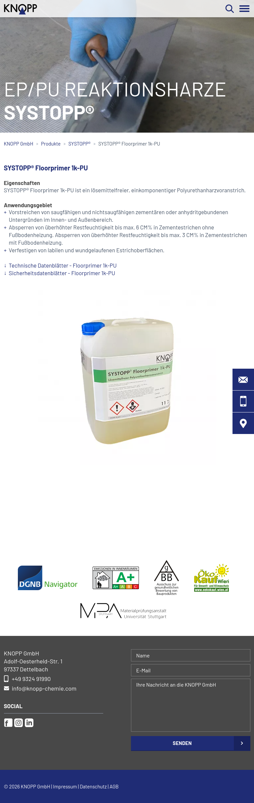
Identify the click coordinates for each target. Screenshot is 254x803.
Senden (182, 743)
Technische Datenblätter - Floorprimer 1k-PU (63, 265)
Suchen (229, 8)
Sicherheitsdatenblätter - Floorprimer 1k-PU (62, 273)
